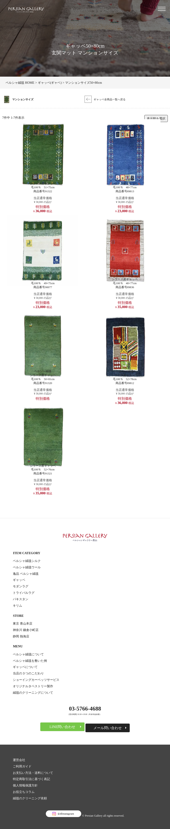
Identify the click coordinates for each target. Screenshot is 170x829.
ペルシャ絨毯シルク (27, 561)
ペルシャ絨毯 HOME (20, 82)
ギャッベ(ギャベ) (50, 82)
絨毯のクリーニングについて (33, 692)
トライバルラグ (24, 592)
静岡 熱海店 (21, 636)
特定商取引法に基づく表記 (31, 779)
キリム (17, 605)
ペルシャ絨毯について (28, 654)
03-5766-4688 (85, 708)
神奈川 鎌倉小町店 (26, 630)
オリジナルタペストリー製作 (33, 686)
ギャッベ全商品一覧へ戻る (110, 99)
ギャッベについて (25, 667)
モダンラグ (20, 586)
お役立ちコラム (24, 791)
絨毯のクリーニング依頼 (30, 798)
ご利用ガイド (22, 766)
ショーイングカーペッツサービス (36, 679)
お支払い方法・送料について (33, 772)
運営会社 (19, 759)
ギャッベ (19, 580)
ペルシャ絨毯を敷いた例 (30, 660)
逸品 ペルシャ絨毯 (26, 573)
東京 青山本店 (22, 623)
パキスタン (20, 599)
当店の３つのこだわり (28, 673)
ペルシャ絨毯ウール (27, 567)
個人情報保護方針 (25, 785)
